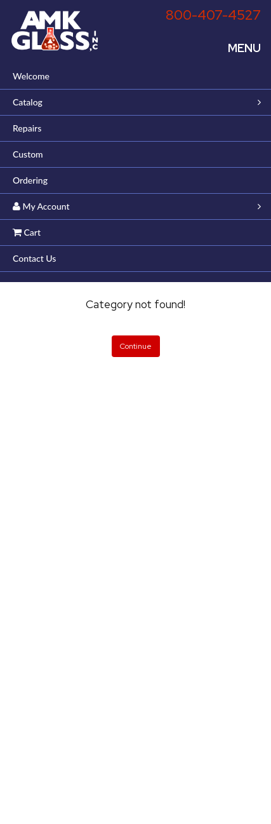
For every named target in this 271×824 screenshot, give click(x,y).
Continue (136, 346)
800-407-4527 (213, 15)
